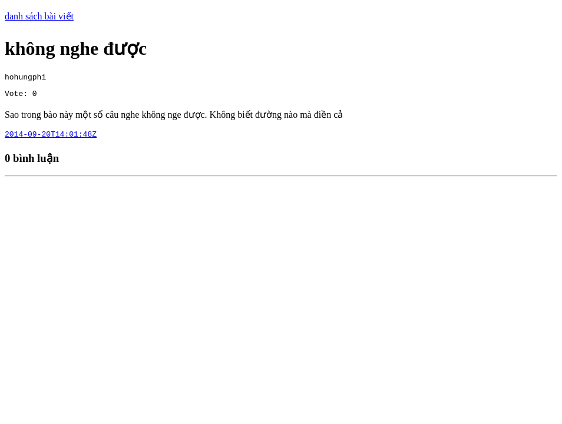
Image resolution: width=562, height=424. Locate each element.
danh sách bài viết (39, 16)
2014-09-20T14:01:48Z (51, 139)
